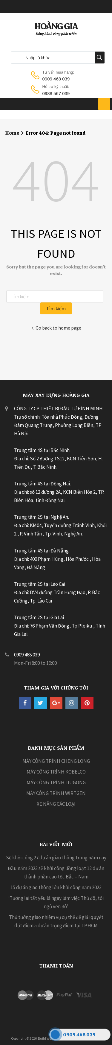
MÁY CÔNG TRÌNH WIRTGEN (56, 793)
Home (12, 133)
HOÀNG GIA (56, 26)
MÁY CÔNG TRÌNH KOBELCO (56, 771)
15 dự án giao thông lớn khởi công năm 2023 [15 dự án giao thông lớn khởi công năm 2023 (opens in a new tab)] (56, 887)
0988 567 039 (56, 93)
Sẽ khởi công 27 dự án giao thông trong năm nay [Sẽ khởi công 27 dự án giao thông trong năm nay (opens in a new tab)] (56, 857)
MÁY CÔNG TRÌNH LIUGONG (56, 782)
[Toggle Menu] (104, 104)
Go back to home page (56, 328)
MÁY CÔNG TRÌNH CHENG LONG (56, 761)
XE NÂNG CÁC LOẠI (56, 804)
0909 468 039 (56, 78)
